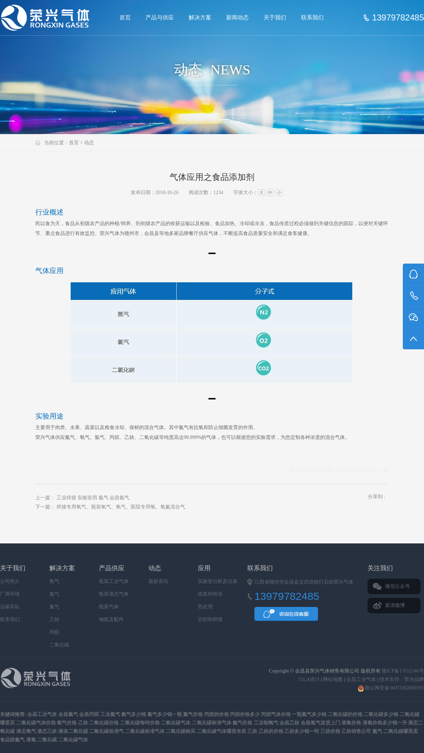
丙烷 (54, 632)
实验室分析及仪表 (217, 581)
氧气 (54, 581)
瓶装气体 (109, 606)
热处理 (205, 606)
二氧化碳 (59, 644)
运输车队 (10, 606)
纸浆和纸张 (210, 594)
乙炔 (54, 619)
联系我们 (312, 17)
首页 (125, 17)
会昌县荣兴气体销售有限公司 (48, 18)
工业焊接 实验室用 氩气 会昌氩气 (93, 497)
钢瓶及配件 (111, 619)
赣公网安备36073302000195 (391, 688)
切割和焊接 (210, 619)
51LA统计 (309, 679)
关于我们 (275, 17)
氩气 (54, 594)
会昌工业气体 (361, 679)
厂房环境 (10, 594)
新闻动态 (237, 17)
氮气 (54, 606)
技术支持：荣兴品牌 (401, 679)
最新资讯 (158, 581)
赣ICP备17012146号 (403, 671)
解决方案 (200, 17)
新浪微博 (395, 605)
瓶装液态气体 (114, 594)
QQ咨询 (286, 616)
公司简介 (10, 581)
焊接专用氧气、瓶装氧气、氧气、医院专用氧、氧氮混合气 (121, 507)
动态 (89, 142)
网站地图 (333, 679)
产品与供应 (160, 17)
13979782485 (398, 17)
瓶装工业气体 (114, 581)
